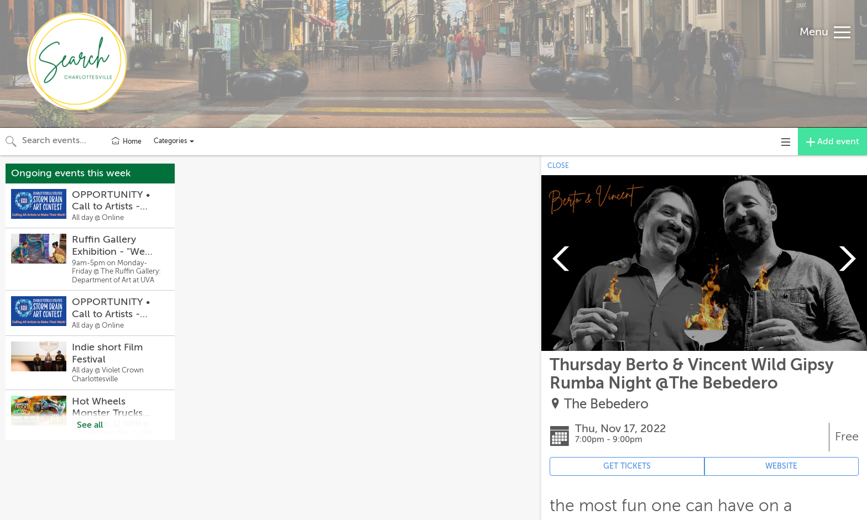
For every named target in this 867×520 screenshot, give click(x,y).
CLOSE (558, 166)
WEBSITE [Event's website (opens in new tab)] (781, 466)
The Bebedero (606, 404)
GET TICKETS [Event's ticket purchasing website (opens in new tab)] (627, 466)
